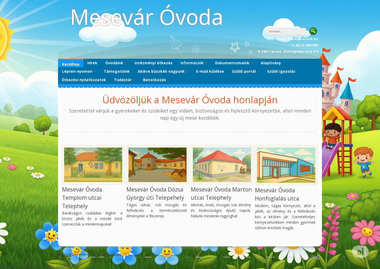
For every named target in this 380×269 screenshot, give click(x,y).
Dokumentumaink (232, 62)
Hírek (92, 62)
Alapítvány (271, 62)
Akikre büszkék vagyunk (161, 71)
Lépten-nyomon (77, 71)
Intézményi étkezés (154, 62)
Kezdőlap (70, 64)
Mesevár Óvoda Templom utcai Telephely (82, 198)
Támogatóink (117, 71)
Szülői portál (244, 71)
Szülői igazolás (281, 71)
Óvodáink (114, 62)
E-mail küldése (210, 71)
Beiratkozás (154, 79)
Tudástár (123, 79)
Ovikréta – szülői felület (57, 266)
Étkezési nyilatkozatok (84, 79)
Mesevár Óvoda (146, 16)
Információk (192, 62)
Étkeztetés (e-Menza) (18, 266)
